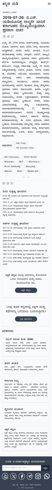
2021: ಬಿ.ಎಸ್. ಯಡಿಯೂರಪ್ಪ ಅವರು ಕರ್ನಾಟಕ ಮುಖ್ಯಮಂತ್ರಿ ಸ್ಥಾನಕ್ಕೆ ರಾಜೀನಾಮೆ (23, 213)
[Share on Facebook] (8, 36)
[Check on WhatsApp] (47, 476)
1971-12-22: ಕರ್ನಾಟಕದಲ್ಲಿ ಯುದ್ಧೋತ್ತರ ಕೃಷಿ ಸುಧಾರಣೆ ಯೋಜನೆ (26, 258)
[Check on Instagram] (38, 476)
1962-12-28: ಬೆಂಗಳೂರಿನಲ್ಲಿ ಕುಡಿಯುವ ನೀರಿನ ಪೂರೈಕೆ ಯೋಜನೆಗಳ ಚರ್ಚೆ (22, 239)
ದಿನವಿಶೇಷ (6, 12)
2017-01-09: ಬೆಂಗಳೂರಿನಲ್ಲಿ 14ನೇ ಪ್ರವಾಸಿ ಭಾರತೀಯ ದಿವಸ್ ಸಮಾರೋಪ (24, 229)
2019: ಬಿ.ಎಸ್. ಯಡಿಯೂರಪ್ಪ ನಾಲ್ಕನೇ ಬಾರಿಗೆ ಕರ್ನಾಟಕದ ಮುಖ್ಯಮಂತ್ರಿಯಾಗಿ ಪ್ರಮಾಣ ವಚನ (22, 207)
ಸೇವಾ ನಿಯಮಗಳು (35, 485)
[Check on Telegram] (29, 476)
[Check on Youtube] (5, 476)
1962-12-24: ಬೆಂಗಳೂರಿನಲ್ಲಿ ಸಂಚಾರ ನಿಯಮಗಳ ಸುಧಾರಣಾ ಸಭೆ (25, 251)
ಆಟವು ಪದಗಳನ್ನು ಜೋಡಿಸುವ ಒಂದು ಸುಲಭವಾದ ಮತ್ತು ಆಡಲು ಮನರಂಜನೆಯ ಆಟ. (26, 283)
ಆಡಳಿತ (14, 12)
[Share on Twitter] (4, 36)
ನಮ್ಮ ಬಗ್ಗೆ (15, 485)
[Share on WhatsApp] (12, 36)
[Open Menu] (49, 3)
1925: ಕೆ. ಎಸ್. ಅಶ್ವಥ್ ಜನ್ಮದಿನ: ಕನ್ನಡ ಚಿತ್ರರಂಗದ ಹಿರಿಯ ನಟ (24, 202)
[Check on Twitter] (13, 476)
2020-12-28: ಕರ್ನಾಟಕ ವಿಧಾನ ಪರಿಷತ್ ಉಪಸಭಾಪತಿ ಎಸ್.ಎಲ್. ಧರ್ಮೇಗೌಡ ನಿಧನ (25, 246)
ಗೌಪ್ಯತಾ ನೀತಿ (24, 485)
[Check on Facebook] (22, 476)
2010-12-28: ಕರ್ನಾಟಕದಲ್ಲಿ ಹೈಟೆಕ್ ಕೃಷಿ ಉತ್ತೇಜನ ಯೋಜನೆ (24, 234)
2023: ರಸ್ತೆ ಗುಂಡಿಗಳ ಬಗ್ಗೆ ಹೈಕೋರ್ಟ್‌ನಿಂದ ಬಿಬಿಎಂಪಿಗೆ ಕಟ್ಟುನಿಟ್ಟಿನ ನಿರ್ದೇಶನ (25, 197)
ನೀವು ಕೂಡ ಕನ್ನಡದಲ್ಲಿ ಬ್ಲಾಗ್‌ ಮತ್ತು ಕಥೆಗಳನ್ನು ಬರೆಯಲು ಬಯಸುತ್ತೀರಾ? (26, 313)
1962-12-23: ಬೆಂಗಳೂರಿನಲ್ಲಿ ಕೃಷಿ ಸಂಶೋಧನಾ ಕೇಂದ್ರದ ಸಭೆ (23, 254)
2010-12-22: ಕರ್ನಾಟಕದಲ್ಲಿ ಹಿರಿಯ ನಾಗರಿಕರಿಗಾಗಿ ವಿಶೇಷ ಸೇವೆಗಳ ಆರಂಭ (25, 263)
